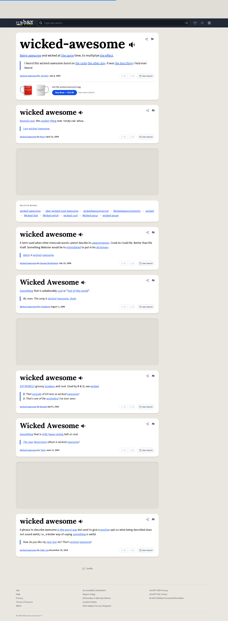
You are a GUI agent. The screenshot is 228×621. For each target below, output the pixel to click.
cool (60, 291)
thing (53, 121)
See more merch (86, 92)
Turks (43, 450)
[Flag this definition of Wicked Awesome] (153, 280)
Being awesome (30, 55)
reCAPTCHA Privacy (158, 590)
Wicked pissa (90, 216)
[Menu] (209, 23)
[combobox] (113, 23)
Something (26, 291)
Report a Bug (89, 594)
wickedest (52, 399)
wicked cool (70, 216)
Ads (18, 590)
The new (28, 442)
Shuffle (87, 568)
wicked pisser (111, 216)
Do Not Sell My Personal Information (166, 598)
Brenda (43, 406)
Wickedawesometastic (127, 211)
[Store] (195, 23)
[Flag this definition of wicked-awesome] (152, 39)
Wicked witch (51, 216)
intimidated (74, 247)
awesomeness (100, 243)
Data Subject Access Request (97, 606)
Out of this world (78, 291)
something (79, 534)
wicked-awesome (28, 76)
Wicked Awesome (28, 306)
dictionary (102, 247)
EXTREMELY (27, 386)
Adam (26, 255)
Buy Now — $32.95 (64, 92)
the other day (96, 63)
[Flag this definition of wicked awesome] (153, 110)
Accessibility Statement (94, 590)
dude (73, 299)
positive (105, 530)
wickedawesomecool (96, 211)
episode (36, 394)
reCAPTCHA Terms (158, 594)
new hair (52, 542)
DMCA (18, 606)
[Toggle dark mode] (202, 23)
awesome (44, 129)
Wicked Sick (31, 216)
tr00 (44, 434)
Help (18, 594)
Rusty (43, 136)
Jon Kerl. (44, 76)
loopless (50, 386)
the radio (81, 63)
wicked (33, 129)
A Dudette (45, 306)
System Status (90, 602)
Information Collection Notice (97, 598)
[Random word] (186, 23)
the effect (106, 55)
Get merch (146, 76)
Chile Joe (44, 550)
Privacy (19, 598)
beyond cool (27, 121)
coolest (45, 121)
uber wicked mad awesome (62, 211)
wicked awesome (28, 136)
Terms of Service (24, 602)
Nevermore (40, 442)
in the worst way (67, 530)
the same (67, 55)
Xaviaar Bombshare (49, 263)
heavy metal (55, 434)
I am (25, 129)
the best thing (124, 63)
